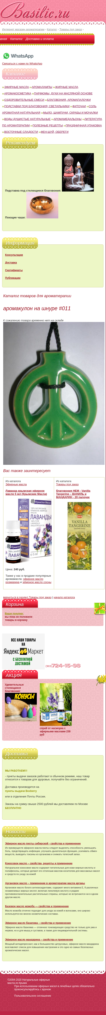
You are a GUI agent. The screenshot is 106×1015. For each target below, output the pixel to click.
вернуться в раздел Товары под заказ (27, 597)
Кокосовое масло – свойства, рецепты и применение (38, 863)
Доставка (11, 262)
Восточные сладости (21, 131)
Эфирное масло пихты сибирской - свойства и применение (43, 843)
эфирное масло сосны (37, 582)
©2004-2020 (14, 979)
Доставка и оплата (40, 39)
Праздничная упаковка (84, 125)
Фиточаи (79, 106)
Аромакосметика (17, 93)
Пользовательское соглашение (32, 995)
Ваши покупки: (14, 613)
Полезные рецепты (48, 125)
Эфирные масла (16, 87)
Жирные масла (66, 87)
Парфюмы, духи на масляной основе (63, 93)
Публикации (12, 277)
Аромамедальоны (67, 119)
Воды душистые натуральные (27, 119)
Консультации (14, 254)
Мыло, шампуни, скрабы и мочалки (70, 112)
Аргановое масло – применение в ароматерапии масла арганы (45, 883)
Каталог (16, 39)
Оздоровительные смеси (24, 99)
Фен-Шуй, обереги (55, 131)
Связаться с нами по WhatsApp (22, 62)
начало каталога (64, 597)
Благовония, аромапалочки (69, 99)
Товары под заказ (67, 484)
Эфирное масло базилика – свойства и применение (38, 922)
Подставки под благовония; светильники (36, 106)
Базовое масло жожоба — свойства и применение (37, 906)
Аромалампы (42, 87)
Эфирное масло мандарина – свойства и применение (39, 939)
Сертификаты (14, 270)
